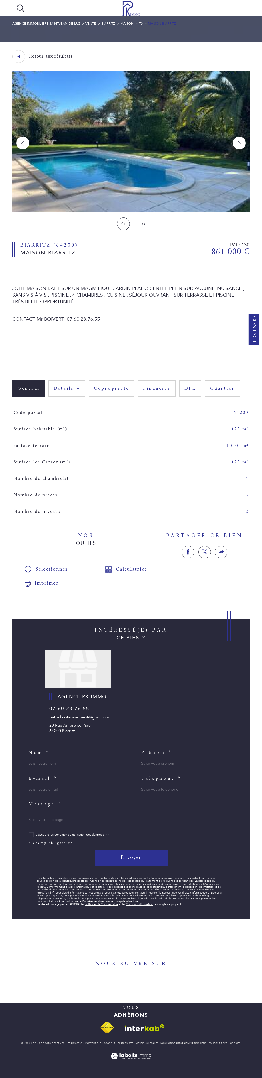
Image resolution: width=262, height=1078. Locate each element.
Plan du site (125, 1043)
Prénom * (156, 752)
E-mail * (43, 778)
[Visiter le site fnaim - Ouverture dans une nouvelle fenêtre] (106, 1027)
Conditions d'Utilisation (139, 904)
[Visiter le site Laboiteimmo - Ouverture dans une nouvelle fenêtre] (131, 1062)
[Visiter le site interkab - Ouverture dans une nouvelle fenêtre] (145, 1027)
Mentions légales (147, 1043)
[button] (239, 143)
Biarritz (108, 23)
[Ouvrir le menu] (242, 8)
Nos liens (200, 1043)
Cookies (235, 1043)
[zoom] (131, 210)
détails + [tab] (67, 388)
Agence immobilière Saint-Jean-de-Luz (46, 23)
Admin (188, 1043)
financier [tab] (157, 388)
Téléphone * (161, 778)
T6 (141, 23)
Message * (45, 804)
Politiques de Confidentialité (101, 904)
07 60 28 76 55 (69, 708)
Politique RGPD (218, 1043)
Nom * (39, 752)
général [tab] (29, 388)
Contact (254, 329)
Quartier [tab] (222, 388)
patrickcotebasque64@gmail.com (80, 717)
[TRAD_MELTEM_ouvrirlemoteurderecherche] (20, 8)
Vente (90, 23)
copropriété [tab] (111, 388)
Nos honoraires (171, 1043)
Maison (127, 23)
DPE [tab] (190, 388)
